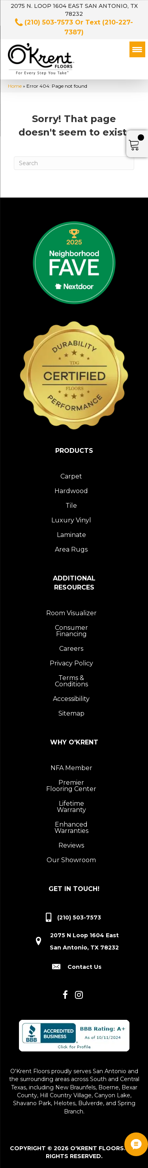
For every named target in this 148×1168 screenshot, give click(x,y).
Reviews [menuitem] (71, 845)
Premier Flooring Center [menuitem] (71, 786)
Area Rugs (71, 549)
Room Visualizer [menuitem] (71, 613)
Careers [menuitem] (71, 648)
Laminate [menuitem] (71, 535)
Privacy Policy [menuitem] (71, 663)
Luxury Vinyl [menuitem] (71, 520)
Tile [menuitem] (71, 505)
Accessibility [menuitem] (71, 699)
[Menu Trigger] (137, 49)
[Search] (74, 163)
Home (15, 86)
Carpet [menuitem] (71, 476)
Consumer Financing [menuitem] (71, 631)
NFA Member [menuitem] (71, 768)
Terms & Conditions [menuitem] (71, 681)
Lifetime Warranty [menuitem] (71, 807)
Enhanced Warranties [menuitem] (71, 828)
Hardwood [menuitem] (71, 491)
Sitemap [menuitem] (71, 713)
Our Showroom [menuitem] (71, 860)
